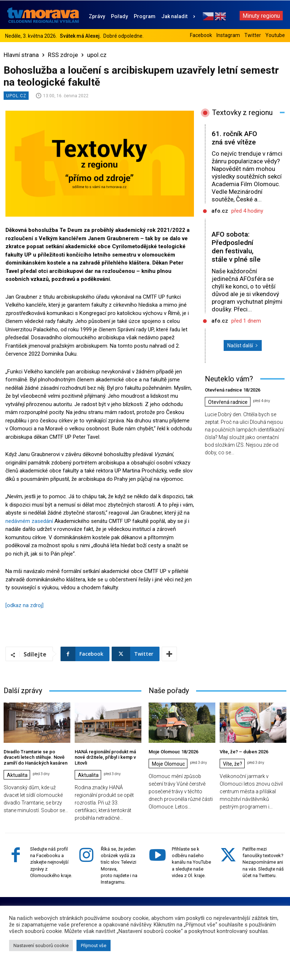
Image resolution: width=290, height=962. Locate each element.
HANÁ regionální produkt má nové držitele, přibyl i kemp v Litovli (105, 757)
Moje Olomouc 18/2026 (173, 751)
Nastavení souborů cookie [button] (41, 945)
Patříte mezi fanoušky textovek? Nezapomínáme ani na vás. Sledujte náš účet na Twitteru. (263, 862)
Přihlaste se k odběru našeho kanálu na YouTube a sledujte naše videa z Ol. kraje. (191, 862)
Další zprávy (23, 690)
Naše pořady (169, 690)
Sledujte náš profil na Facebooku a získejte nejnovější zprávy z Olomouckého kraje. (51, 862)
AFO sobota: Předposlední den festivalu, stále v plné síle (236, 246)
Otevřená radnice (228, 402)
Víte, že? (232, 764)
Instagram (228, 35)
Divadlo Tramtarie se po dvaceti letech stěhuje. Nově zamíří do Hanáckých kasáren (35, 757)
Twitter (252, 35)
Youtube (275, 35)
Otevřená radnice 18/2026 (232, 390)
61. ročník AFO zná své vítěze (234, 138)
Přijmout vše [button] (93, 945)
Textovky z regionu (242, 112)
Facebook (201, 35)
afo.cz (219, 211)
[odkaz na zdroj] (24, 605)
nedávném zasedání (29, 521)
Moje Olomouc (168, 764)
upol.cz (97, 54)
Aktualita (17, 775)
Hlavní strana (21, 54)
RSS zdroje (63, 54)
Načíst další (242, 345)
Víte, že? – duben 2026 (244, 751)
